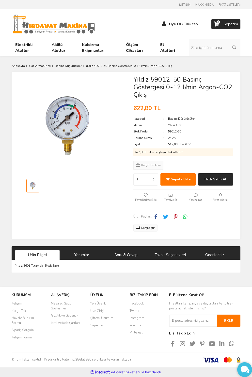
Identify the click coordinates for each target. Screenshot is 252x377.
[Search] (214, 47)
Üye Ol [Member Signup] (175, 24)
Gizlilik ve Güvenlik (64, 315)
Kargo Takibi (20, 311)
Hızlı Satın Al (215, 179)
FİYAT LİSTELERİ (229, 5)
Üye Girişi (97, 311)
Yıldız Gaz (175, 125)
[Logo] (54, 24)
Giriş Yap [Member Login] (191, 24)
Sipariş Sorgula (23, 330)
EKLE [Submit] (228, 320)
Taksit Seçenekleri (170, 255)
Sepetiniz (96, 325)
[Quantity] (145, 179)
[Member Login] (164, 24)
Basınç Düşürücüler (181, 119)
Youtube (135, 325)
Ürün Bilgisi (37, 255)
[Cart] (225, 24)
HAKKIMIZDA (204, 5)
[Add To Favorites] (145, 199)
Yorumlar (81, 255)
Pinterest (136, 332)
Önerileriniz (214, 255)
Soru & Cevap (126, 255)
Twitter (135, 311)
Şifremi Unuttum (101, 318)
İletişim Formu (22, 337)
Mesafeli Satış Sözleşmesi (61, 306)
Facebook (137, 303)
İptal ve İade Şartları (65, 323)
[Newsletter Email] (193, 321)
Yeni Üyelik (98, 303)
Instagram (137, 318)
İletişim (17, 303)
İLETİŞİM (184, 5)
